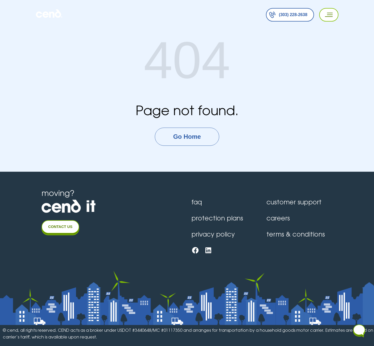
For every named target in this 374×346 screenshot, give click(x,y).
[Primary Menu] (327, 15)
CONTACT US (60, 227)
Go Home (187, 136)
